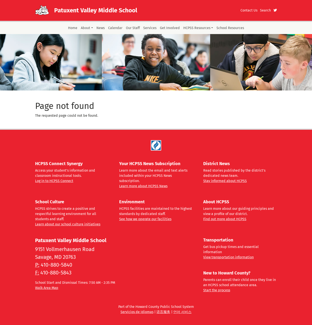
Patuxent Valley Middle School (95, 10)
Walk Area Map (46, 288)
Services (149, 28)
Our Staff (133, 28)
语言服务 (163, 312)
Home (72, 28)
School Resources (230, 28)
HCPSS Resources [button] (196, 28)
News (100, 28)
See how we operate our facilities (145, 219)
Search (265, 10)
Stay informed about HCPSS (225, 181)
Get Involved (170, 28)
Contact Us (248, 10)
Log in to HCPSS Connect (54, 181)
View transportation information (228, 257)
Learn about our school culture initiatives (67, 224)
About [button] (85, 28)
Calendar (115, 28)
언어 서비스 (182, 312)
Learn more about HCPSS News (143, 186)
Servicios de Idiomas (136, 312)
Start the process (216, 290)
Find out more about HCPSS (224, 219)
